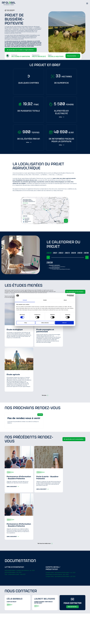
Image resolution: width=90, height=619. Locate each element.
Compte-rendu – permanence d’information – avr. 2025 (60, 572)
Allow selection (45, 322)
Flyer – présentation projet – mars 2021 (15, 574)
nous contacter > (72, 606)
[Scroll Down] (73, 56)
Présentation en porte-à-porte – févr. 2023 (57, 574)
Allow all (64, 322)
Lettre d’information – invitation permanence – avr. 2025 (20, 570)
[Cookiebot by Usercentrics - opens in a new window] (68, 296)
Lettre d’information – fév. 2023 (13, 572)
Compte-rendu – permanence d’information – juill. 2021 (60, 576)
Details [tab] (45, 300)
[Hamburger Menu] (87, 3)
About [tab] (65, 300)
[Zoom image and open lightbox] (66, 221)
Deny (25, 322)
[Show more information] (61, 117)
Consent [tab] (25, 300)
